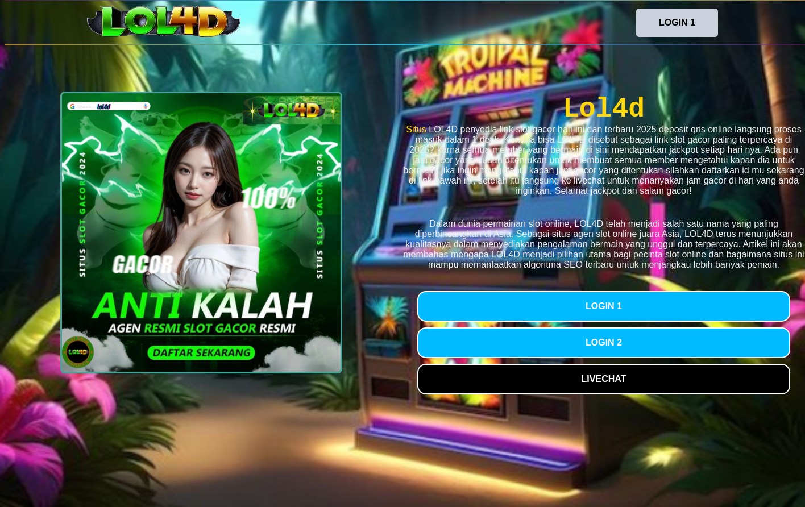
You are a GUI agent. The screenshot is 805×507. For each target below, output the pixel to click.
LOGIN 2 (604, 342)
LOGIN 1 (677, 22)
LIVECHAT (604, 379)
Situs (416, 129)
